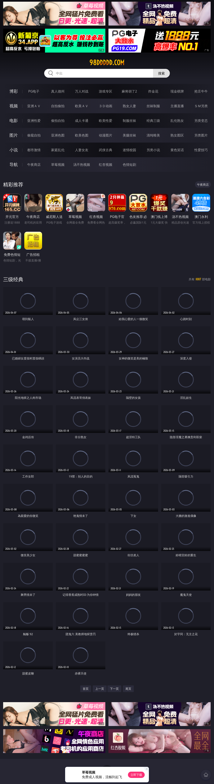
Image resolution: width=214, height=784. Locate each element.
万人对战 (81, 91)
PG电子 (33, 91)
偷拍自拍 (57, 120)
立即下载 (136, 775)
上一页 (99, 689)
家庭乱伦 (57, 150)
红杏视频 (105, 164)
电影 (13, 120)
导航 (13, 164)
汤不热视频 (81, 164)
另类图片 (201, 135)
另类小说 (153, 150)
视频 (13, 106)
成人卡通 (81, 120)
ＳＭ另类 (201, 106)
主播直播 (177, 106)
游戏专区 (105, 91)
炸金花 (153, 91)
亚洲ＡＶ (34, 106)
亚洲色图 (57, 135)
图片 (13, 135)
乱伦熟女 (177, 120)
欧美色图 (81, 135)
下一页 (114, 689)
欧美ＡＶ (81, 106)
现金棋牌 (177, 91)
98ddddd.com (106, 62)
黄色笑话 (177, 150)
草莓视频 (57, 164)
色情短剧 (129, 164)
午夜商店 (34, 164)
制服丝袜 (129, 120)
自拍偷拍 (57, 106)
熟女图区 (177, 135)
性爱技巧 (201, 150)
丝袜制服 (153, 106)
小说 (13, 150)
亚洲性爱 (34, 120)
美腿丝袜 (129, 135)
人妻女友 (81, 150)
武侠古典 (105, 150)
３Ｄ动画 (105, 106)
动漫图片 (105, 135)
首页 (86, 689)
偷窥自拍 (34, 135)
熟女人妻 (129, 106)
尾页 (128, 689)
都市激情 (34, 150)
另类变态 (201, 120)
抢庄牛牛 (201, 91)
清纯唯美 (153, 135)
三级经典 (13, 279)
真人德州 (57, 91)
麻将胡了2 (129, 91)
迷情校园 (129, 150)
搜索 (161, 73)
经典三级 (153, 120)
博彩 (13, 91)
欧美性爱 (105, 120)
